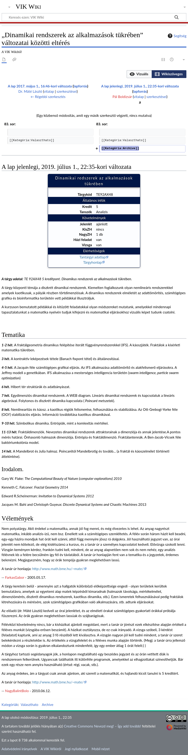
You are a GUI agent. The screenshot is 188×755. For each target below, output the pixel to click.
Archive (47, 704)
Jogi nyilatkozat (76, 749)
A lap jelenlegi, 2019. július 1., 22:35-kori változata (140, 86)
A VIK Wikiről (51, 749)
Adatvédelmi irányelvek (19, 749)
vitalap (49, 91)
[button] (139, 74)
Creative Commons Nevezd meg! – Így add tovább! (102, 726)
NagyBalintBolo (17, 691)
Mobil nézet (101, 749)
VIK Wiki (28, 6)
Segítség (176, 36)
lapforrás (80, 86)
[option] (139, 74)
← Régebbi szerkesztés (48, 97)
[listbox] (156, 74)
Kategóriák (10, 704)
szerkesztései (67, 91)
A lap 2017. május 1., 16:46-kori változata (40, 86)
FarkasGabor (14, 577)
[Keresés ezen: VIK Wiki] (94, 17)
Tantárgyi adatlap (92, 257)
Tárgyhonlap (92, 262)
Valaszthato (29, 704)
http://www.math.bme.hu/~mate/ (57, 569)
